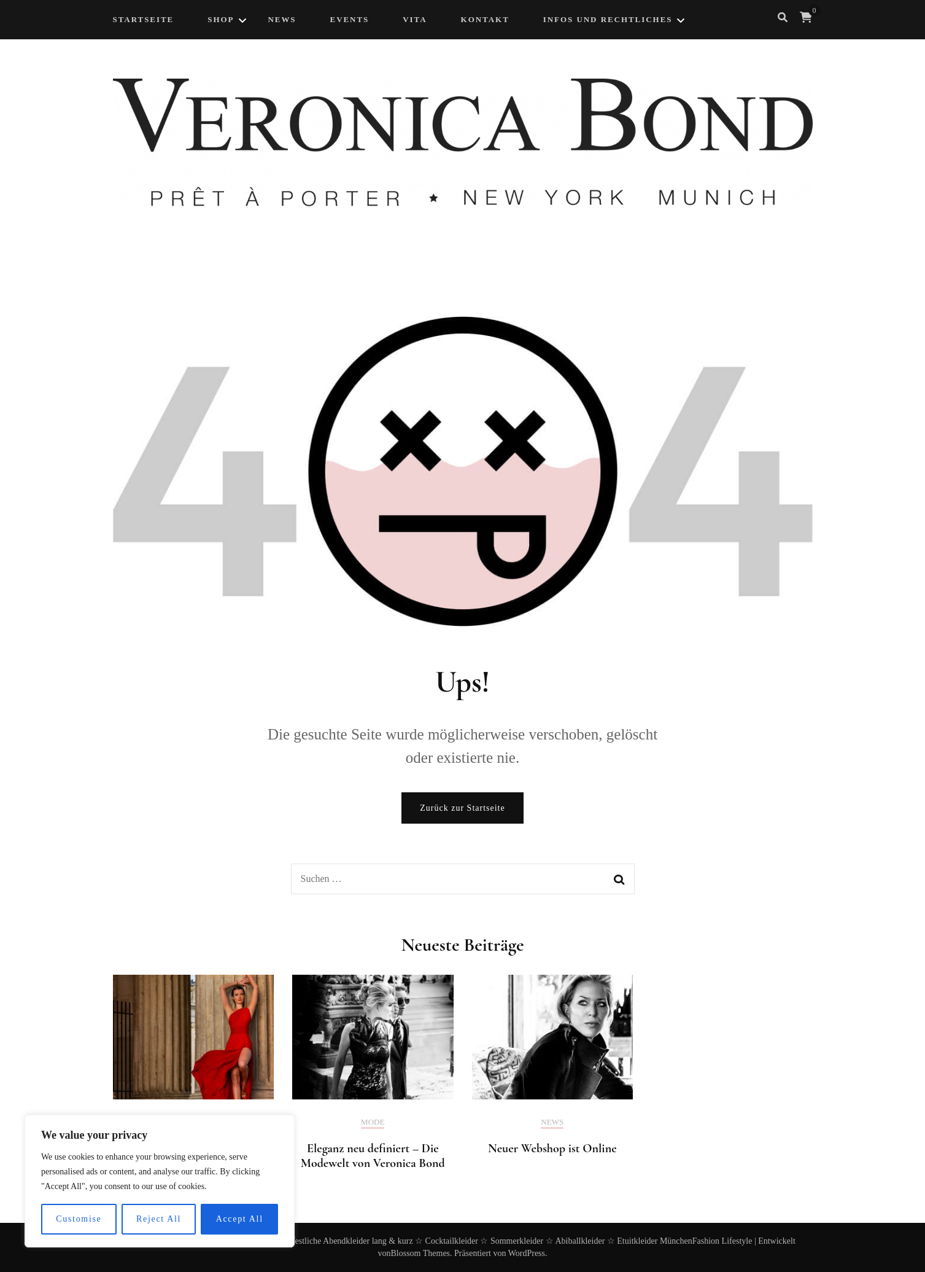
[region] (160, 1181)
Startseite (143, 19)
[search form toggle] (783, 17)
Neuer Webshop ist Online (552, 1148)
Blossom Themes (420, 1253)
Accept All (239, 1218)
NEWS (282, 19)
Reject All (158, 1218)
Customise (78, 1218)
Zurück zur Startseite (462, 808)
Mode (372, 1121)
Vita (415, 19)
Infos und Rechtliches (608, 19)
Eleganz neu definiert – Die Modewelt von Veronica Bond (373, 1156)
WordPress (526, 1253)
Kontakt (485, 19)
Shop (220, 19)
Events (350, 19)
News (552, 1121)
